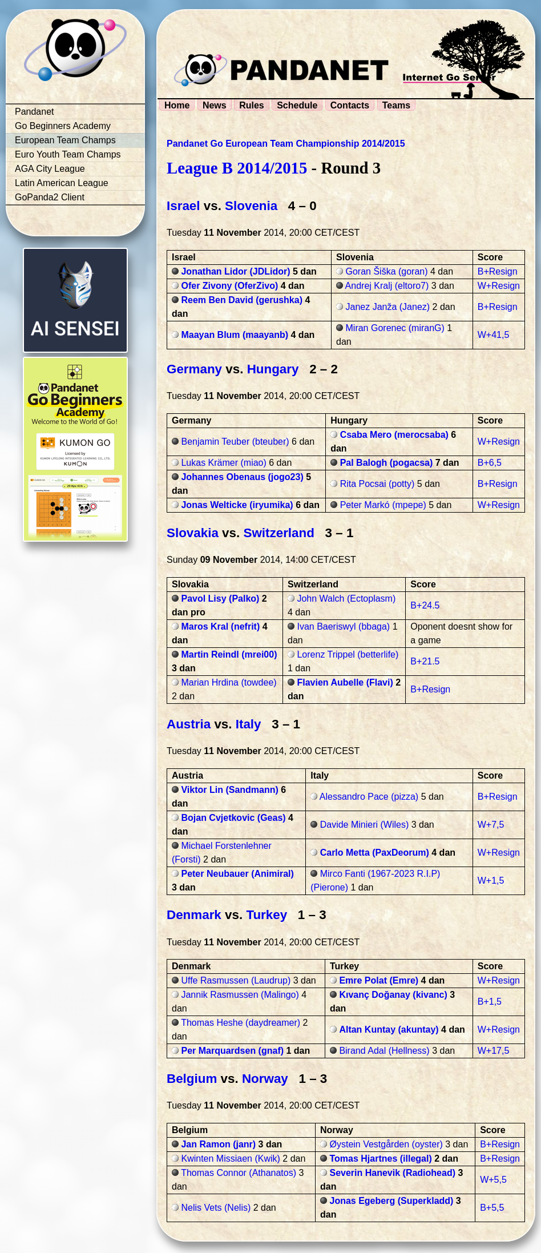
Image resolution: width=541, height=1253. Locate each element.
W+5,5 (493, 1179)
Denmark (194, 915)
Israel (183, 206)
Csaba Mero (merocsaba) (394, 435)
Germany (194, 369)
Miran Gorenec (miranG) (395, 328)
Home (176, 105)
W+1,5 (491, 880)
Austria (189, 724)
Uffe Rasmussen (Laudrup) (235, 980)
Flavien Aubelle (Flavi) (345, 682)
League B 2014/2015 (237, 168)
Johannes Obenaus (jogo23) (242, 477)
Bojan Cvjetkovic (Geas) (233, 818)
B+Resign (498, 271)
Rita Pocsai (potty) (377, 484)
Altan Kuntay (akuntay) (388, 1029)
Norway (265, 1078)
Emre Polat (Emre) (378, 980)
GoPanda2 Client (49, 197)
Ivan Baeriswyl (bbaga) (343, 626)
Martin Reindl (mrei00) (229, 654)
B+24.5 (424, 605)
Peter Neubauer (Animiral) (237, 874)
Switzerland (278, 533)
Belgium (192, 1078)
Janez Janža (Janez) (388, 307)
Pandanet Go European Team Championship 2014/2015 (286, 143)
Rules (251, 105)
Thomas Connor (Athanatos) (238, 1173)
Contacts (349, 105)
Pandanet (34, 111)
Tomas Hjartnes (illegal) (380, 1158)
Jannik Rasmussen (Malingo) (239, 995)
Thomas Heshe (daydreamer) (240, 1023)
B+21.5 (424, 661)
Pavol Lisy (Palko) (220, 598)
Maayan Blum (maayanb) (234, 335)
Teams (396, 105)
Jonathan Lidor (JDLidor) (235, 271)
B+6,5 (490, 463)
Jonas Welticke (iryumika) (237, 505)
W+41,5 (494, 335)
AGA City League (50, 169)
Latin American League (61, 183)
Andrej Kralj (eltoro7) (387, 286)
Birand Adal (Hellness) (384, 1050)
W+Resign (499, 286)
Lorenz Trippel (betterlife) (347, 654)
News (215, 105)
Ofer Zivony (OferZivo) (229, 286)
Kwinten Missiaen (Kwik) (230, 1158)
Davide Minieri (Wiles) (364, 824)
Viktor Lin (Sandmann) (229, 790)
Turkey (266, 915)
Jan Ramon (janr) (218, 1144)
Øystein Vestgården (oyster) (385, 1144)
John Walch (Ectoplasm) (346, 598)
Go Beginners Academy (63, 126)
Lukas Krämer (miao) (223, 463)
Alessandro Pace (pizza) (369, 796)
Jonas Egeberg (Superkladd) (391, 1201)
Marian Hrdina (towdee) (228, 682)
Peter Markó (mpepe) (383, 505)
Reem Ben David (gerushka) (241, 300)
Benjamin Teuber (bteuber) (235, 441)
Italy (248, 724)
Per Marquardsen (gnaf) (232, 1050)
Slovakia (193, 533)
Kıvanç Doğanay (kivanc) (393, 995)
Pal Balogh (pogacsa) (386, 463)
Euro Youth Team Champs (68, 154)
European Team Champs (65, 140)
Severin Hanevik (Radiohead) (392, 1173)
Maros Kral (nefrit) (220, 626)
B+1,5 (490, 1001)
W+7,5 (491, 824)
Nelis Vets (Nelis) (216, 1207)
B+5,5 (492, 1207)
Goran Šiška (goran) (387, 271)
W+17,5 (494, 1050)
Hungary (273, 369)
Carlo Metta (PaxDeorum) (374, 852)
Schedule (297, 105)
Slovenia (251, 206)
